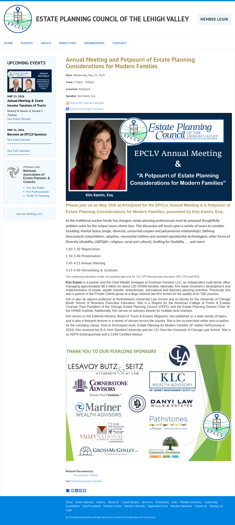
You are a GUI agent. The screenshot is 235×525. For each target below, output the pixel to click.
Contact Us (200, 506)
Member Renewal (181, 506)
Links (174, 502)
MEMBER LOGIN (214, 19)
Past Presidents (92, 506)
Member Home (113, 506)
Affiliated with (37, 174)
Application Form (158, 506)
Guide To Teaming (38, 195)
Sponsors (147, 502)
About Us (113, 502)
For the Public (36, 188)
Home (69, 502)
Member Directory (191, 502)
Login (69, 510)
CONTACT (120, 43)
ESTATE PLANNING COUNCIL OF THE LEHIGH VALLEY (112, 18)
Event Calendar (85, 502)
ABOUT (46, 43)
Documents (162, 502)
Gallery (100, 502)
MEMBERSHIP (94, 43)
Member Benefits (134, 506)
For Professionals (38, 191)
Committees (73, 506)
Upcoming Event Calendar (86, 481)
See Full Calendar (18, 151)
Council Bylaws (130, 502)
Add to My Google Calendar (86, 109)
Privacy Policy (132, 517)
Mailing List (34, 214)
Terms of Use (149, 517)
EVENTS (27, 43)
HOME (8, 43)
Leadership (211, 502)
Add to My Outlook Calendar (87, 103)
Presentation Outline (86, 475)
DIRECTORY (67, 43)
